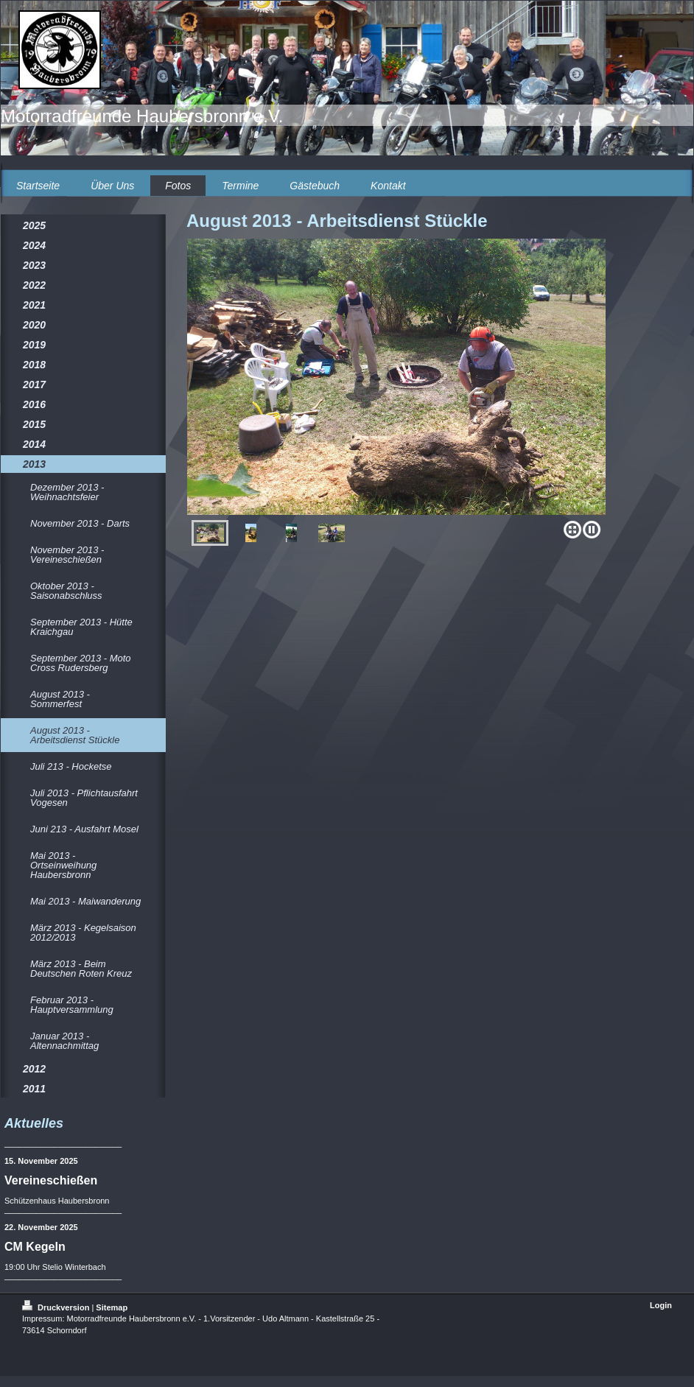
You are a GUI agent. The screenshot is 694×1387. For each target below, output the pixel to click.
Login (661, 1305)
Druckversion (56, 1307)
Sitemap (111, 1307)
